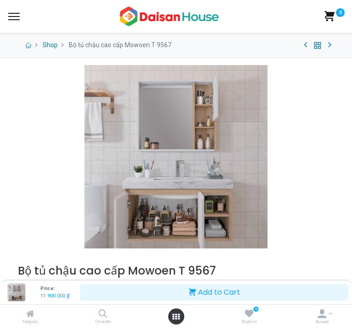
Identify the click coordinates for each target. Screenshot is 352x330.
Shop (50, 45)
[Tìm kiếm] (103, 314)
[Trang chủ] (30, 314)
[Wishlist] (249, 314)
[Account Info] (322, 314)
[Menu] (14, 16)
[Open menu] (176, 316)
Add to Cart (214, 292)
